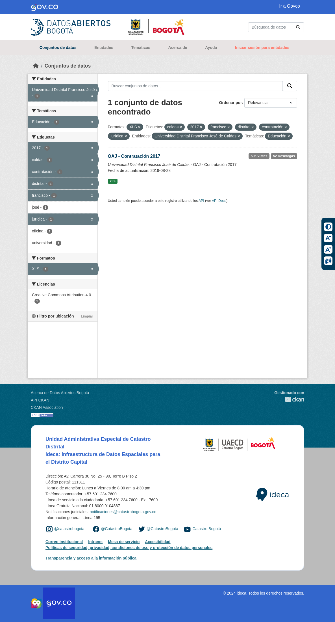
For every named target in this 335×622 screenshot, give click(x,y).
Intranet (95, 541)
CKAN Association (47, 407)
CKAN (289, 399)
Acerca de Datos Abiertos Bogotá (60, 392)
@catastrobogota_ (70, 528)
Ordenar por (230, 102)
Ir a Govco (289, 6)
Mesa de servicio (124, 541)
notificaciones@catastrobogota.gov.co (123, 511)
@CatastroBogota (116, 528)
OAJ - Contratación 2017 (134, 156)
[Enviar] (298, 27)
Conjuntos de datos (58, 47)
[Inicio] (36, 66)
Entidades (103, 47)
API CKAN (40, 400)
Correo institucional (64, 541)
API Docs (219, 201)
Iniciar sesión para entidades (262, 47)
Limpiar (87, 316)
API (201, 201)
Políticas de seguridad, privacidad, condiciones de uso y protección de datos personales (128, 547)
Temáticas (140, 47)
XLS (112, 181)
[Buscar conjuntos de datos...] (276, 27)
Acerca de (177, 47)
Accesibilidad (157, 541)
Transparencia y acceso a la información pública (90, 558)
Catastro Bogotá (206, 528)
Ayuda (211, 47)
